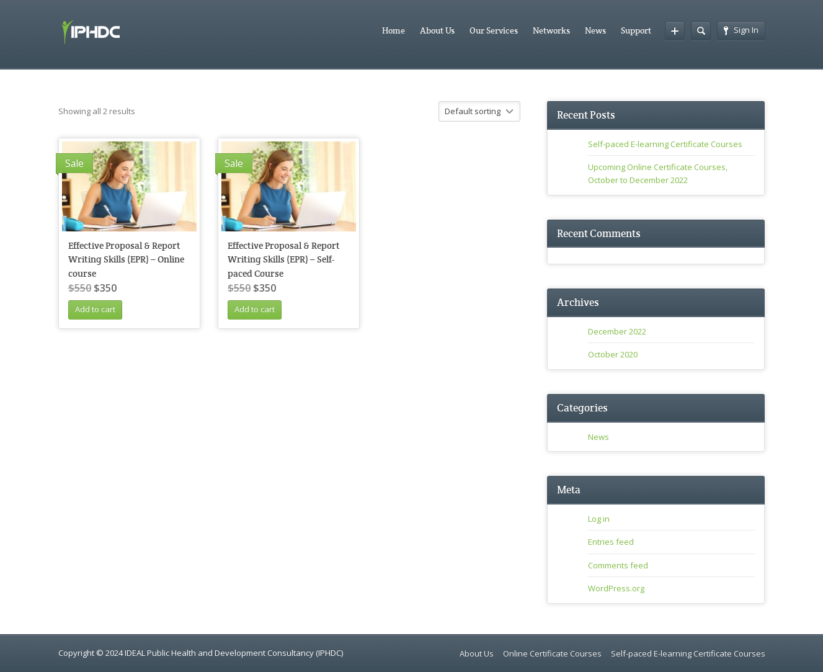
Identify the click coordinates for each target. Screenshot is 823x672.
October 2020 (613, 354)
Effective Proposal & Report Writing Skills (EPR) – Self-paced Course (284, 259)
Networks (551, 30)
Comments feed (618, 565)
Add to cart (95, 309)
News (595, 30)
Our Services (493, 30)
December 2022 (617, 331)
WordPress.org (616, 588)
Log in (599, 518)
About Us (437, 30)
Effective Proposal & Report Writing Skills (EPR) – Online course (126, 259)
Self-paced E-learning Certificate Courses (665, 144)
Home (393, 30)
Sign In (741, 29)
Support (636, 30)
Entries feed (611, 541)
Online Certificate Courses (552, 653)
